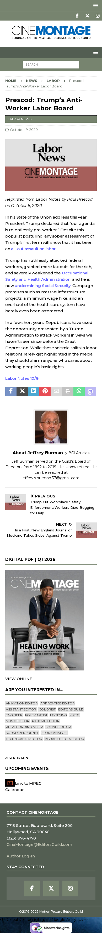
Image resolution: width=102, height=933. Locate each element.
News (31, 80)
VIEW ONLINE (18, 679)
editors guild (71, 709)
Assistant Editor (21, 709)
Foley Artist (36, 715)
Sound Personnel (22, 733)
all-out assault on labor (33, 248)
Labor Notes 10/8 (22, 378)
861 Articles (79, 453)
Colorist (47, 709)
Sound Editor (58, 727)
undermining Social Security (43, 285)
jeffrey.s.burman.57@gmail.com (50, 478)
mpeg (74, 715)
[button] (95, 5)
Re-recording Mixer (24, 727)
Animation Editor (22, 703)
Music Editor (17, 721)
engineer (14, 715)
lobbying (58, 715)
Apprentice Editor (57, 703)
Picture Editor (46, 721)
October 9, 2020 (24, 129)
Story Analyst (54, 733)
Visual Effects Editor (64, 739)
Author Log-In (21, 855)
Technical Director (24, 739)
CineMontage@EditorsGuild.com (39, 844)
